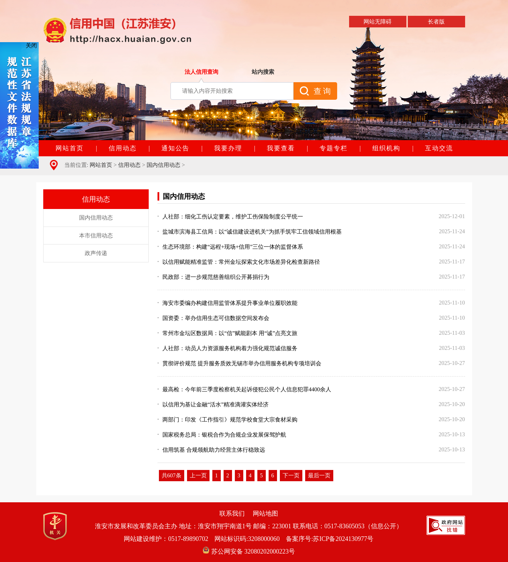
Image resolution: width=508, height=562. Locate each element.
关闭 (31, 45)
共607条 (171, 475)
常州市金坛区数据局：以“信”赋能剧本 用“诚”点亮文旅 (227, 333)
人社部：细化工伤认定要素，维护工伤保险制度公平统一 (230, 217)
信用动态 (129, 165)
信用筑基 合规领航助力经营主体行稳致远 (211, 450)
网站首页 (101, 165)
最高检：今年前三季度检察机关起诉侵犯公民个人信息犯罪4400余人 (244, 389)
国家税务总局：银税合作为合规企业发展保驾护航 (222, 435)
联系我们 (232, 513)
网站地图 (265, 513)
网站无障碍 (378, 22)
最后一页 (319, 475)
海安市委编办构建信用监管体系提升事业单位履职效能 (227, 303)
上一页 (198, 475)
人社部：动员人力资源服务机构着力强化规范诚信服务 (227, 348)
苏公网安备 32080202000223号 (248, 551)
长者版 (436, 22)
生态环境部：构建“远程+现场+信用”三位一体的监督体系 (230, 247)
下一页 (291, 475)
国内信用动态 (163, 165)
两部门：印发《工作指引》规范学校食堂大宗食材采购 (227, 420)
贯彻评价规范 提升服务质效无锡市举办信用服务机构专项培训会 (239, 363)
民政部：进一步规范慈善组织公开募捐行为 (213, 277)
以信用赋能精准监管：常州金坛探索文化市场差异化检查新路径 (238, 262)
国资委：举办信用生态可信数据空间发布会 (213, 318)
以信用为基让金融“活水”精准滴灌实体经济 (213, 404)
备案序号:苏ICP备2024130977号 (329, 538)
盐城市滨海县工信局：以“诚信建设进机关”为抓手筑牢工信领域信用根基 (249, 232)
